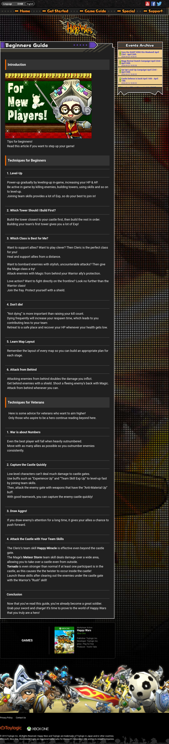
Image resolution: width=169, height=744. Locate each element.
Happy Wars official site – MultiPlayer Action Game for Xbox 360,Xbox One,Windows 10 (23, 11)
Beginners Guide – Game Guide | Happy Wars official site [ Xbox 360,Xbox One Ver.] (95, 11)
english (18, 4)
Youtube (147, 3)
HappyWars (153, 3)
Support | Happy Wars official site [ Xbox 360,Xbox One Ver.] (150, 11)
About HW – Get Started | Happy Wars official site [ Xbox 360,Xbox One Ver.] (58, 11)
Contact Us (21, 718)
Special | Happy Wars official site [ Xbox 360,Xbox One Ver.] (125, 11)
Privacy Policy (6, 718)
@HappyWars (159, 3)
